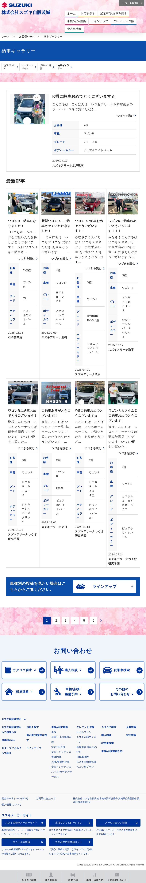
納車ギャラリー (63, 67)
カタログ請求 (108, 727)
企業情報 (131, 727)
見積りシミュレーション (68, 822)
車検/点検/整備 (59, 727)
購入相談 (106, 735)
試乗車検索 (107, 743)
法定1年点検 (58, 747)
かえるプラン (83, 732)
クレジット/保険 (85, 727)
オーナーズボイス (27, 67)
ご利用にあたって (46, 798)
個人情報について (11, 804)
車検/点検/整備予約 (111, 751)
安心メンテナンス (61, 751)
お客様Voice (26, 36)
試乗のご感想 (45, 67)
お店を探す (32, 727)
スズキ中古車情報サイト (68, 842)
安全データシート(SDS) (15, 798)
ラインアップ (33, 748)
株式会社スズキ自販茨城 (26, 12)
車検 (53, 732)
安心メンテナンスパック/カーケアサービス (61, 771)
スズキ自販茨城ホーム (14, 719)
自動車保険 (82, 756)
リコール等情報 (21, 842)
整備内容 (56, 756)
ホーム (6, 36)
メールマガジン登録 (116, 822)
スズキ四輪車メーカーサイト (21, 822)
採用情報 (131, 735)
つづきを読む (125, 115)
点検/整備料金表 (60, 761)
